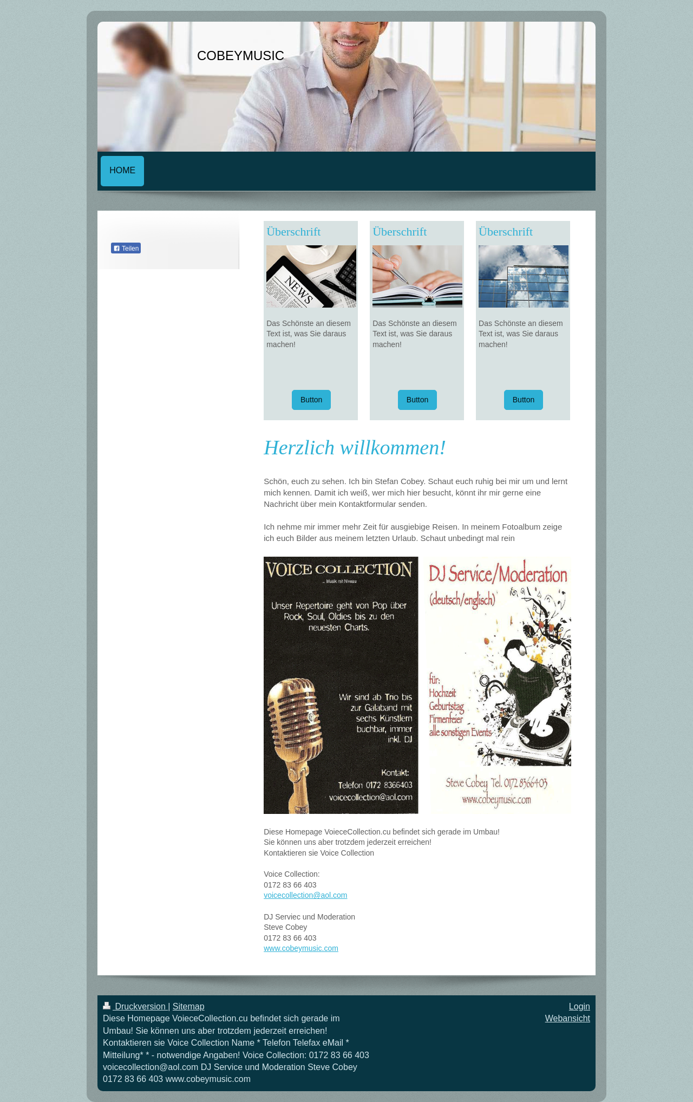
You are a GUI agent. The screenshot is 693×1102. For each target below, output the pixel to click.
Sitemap (189, 1006)
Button (311, 399)
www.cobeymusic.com (301, 948)
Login (579, 1006)
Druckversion (135, 1006)
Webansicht (567, 1018)
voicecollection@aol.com (305, 895)
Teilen (126, 248)
